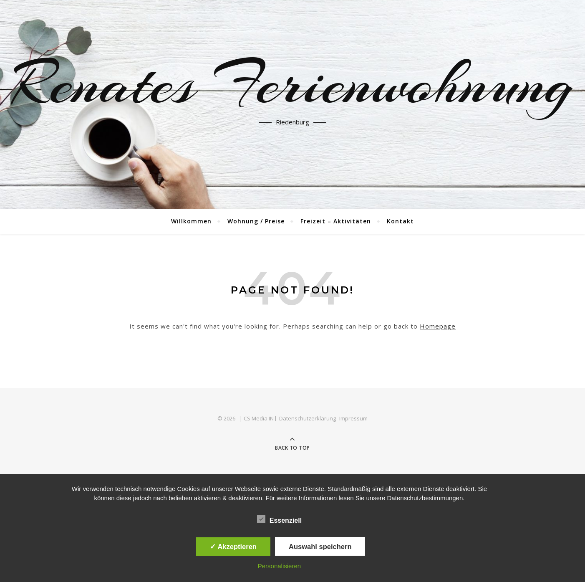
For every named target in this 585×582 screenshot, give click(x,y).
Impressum (353, 418)
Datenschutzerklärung (307, 418)
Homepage (438, 326)
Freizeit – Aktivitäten (335, 221)
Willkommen (191, 221)
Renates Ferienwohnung (292, 83)
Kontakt (400, 221)
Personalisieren (279, 565)
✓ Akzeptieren (233, 546)
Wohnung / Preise (256, 221)
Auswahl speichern (320, 546)
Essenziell (279, 519)
